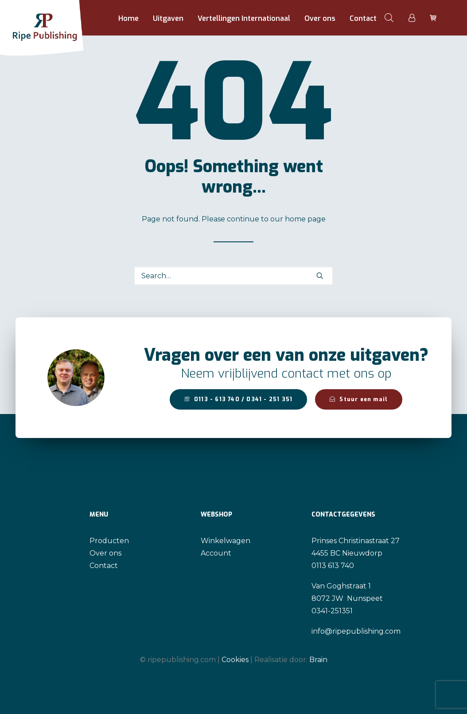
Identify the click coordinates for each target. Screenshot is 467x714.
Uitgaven (168, 18)
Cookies (235, 659)
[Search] (233, 275)
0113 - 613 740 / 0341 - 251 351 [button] (238, 399)
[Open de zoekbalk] (389, 17)
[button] (320, 275)
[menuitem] (128, 18)
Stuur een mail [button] (359, 399)
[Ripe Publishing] (58, 18)
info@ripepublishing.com (356, 631)
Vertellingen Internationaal (244, 18)
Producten (109, 540)
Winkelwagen (225, 540)
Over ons (319, 18)
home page (305, 219)
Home (128, 18)
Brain (318, 659)
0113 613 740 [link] (332, 565)
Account (216, 553)
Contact (363, 18)
